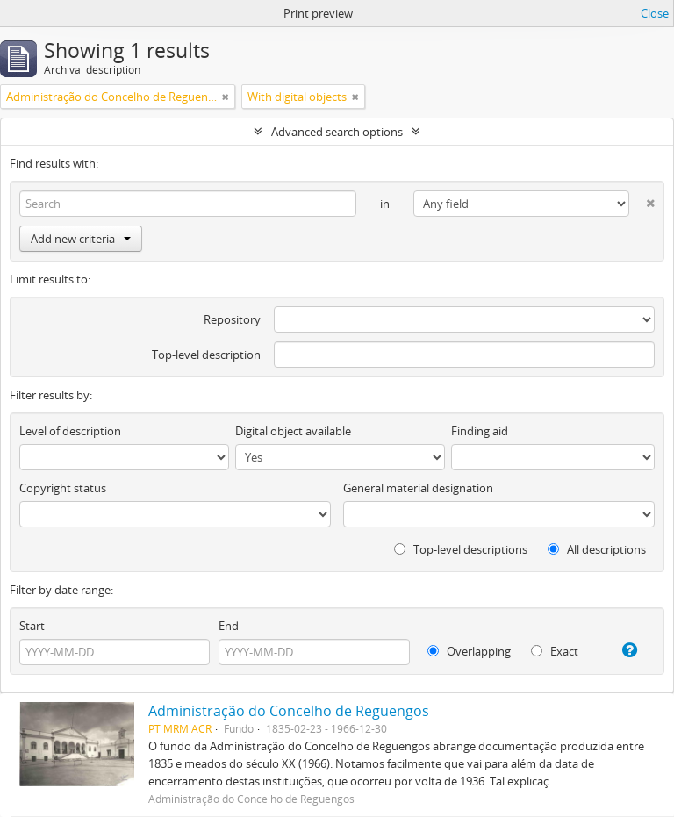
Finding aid (479, 431)
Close (655, 13)
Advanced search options (337, 132)
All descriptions (597, 549)
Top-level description (206, 354)
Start (32, 626)
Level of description (70, 431)
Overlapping (469, 651)
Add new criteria (81, 239)
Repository (232, 319)
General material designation (418, 488)
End (229, 626)
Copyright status (62, 488)
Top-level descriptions (460, 549)
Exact (554, 651)
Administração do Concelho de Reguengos (288, 710)
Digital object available (293, 431)
